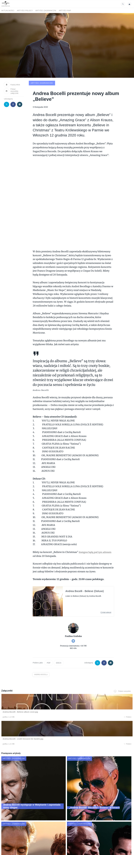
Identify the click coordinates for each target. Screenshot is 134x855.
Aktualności (7, 11)
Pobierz (27, 698)
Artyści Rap (65, 11)
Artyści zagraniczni (45, 11)
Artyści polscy (25, 11)
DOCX (58, 643)
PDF (49, 643)
